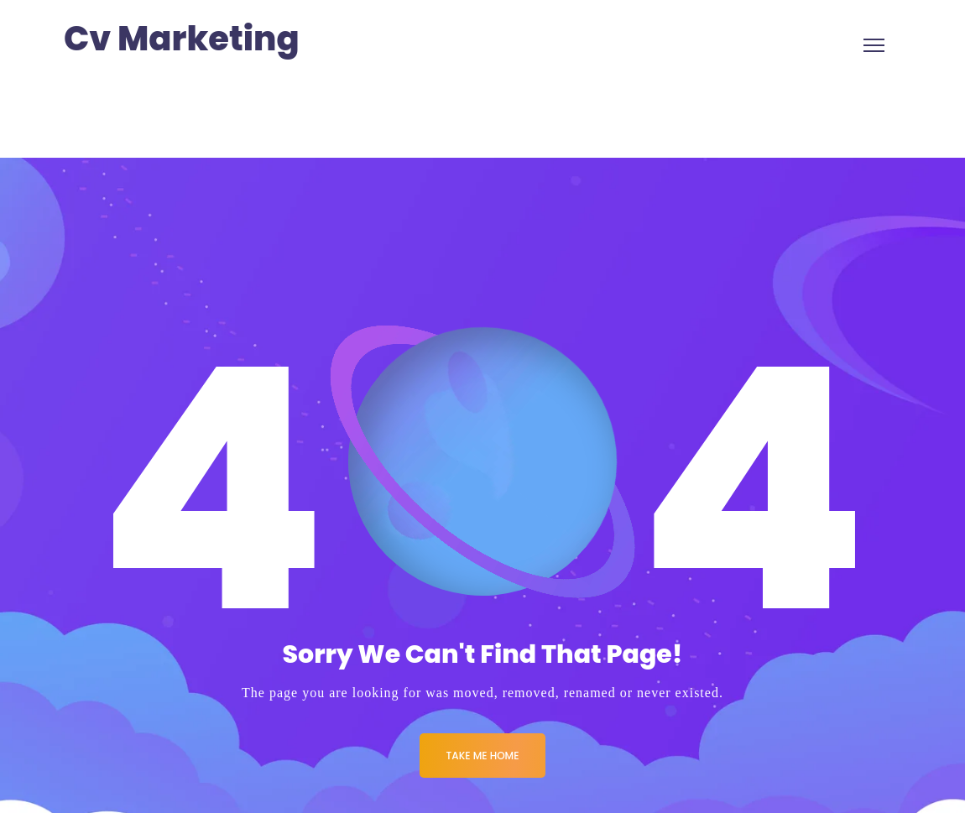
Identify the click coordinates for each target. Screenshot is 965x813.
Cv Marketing (182, 39)
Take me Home (482, 755)
